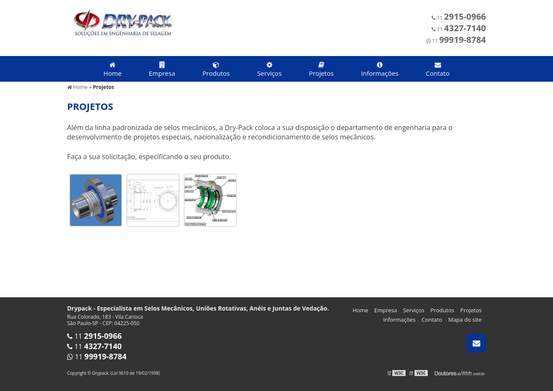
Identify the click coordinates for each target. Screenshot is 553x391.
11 (459, 17)
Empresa (162, 69)
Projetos (321, 69)
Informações (380, 69)
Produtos (216, 69)
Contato (438, 69)
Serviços (269, 69)
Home (112, 69)
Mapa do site (465, 319)
